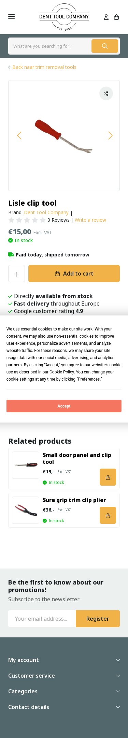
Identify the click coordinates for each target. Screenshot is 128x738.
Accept (64, 406)
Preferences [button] (89, 379)
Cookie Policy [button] (61, 372)
